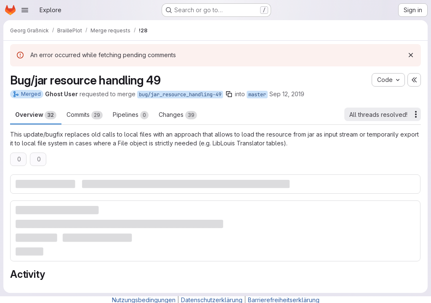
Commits (85, 115)
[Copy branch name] (229, 94)
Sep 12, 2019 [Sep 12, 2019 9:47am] (286, 93)
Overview (35, 115)
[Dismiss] (411, 55)
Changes (178, 115)
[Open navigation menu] (25, 10)
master (257, 94)
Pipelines (131, 115)
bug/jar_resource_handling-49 (180, 94)
